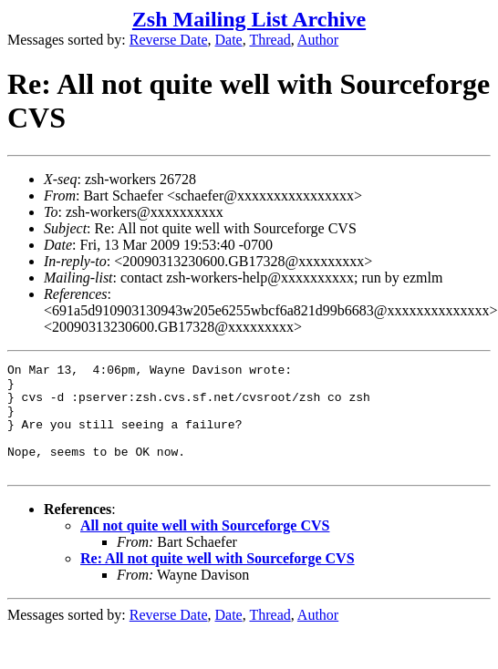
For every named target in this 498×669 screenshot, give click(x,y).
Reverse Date (169, 39)
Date (229, 39)
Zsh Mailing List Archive (249, 19)
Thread (269, 39)
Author (317, 39)
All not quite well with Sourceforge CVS (204, 547)
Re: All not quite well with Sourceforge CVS (217, 580)
